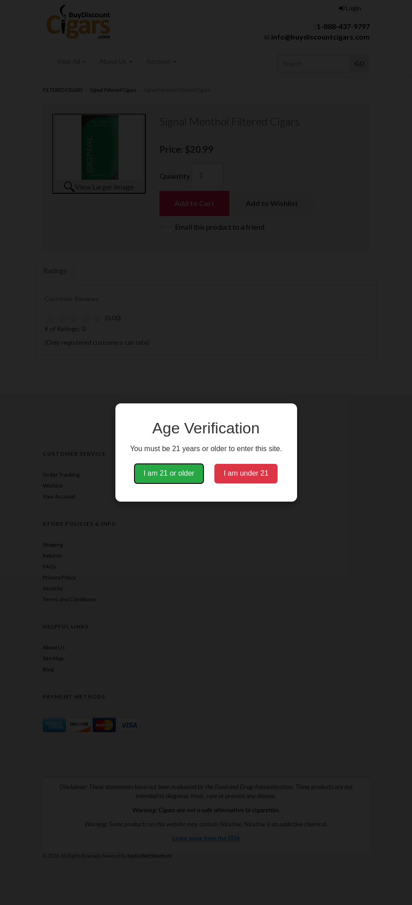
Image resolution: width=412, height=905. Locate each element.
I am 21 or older (169, 473)
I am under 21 (245, 473)
